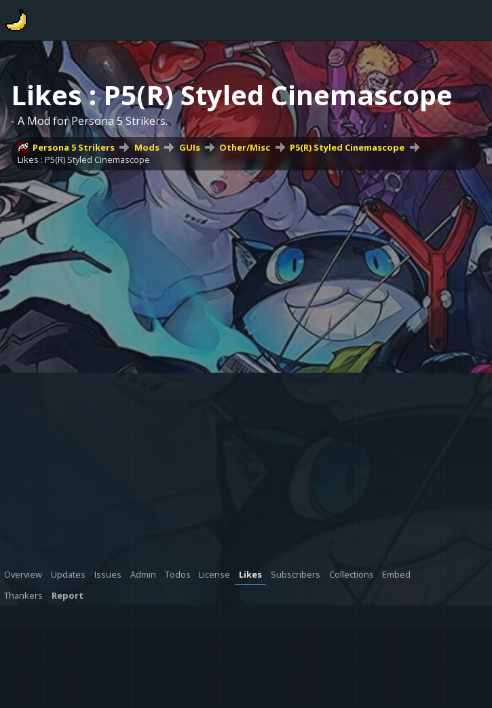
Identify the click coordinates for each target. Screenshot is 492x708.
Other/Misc (244, 147)
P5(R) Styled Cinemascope (347, 147)
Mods (146, 147)
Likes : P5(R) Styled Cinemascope (84, 159)
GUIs (189, 147)
